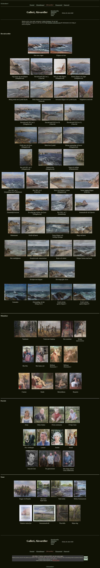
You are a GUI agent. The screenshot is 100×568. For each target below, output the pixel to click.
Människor (53, 12)
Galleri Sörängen (46, 21)
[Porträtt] (32, 5)
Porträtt (53, 13)
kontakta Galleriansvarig (54, 22)
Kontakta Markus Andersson (44, 558)
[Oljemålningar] (40, 5)
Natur (52, 15)
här (56, 21)
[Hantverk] (66, 5)
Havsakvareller (55, 11)
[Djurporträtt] (58, 5)
